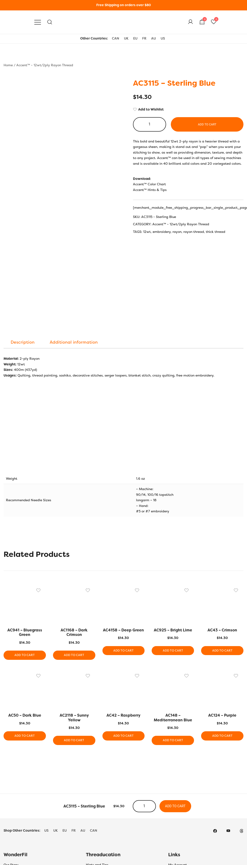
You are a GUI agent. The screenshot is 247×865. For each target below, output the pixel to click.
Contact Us (12, 817)
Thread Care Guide (101, 817)
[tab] (23, 262)
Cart (171, 793)
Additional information (74, 262)
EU (135, 38)
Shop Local (176, 809)
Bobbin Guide (96, 801)
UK (126, 38)
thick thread (215, 232)
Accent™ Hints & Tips (150, 190)
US (163, 38)
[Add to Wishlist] (188, 109)
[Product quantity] (149, 124)
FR (144, 38)
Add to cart (207, 124)
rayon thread (193, 232)
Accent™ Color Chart (149, 184)
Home (8, 65)
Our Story (11, 785)
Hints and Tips (97, 785)
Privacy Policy (15, 801)
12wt (147, 232)
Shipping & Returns (19, 793)
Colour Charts (96, 793)
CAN (115, 38)
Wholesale (176, 817)
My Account (177, 785)
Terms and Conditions (21, 809)
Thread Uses (95, 809)
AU (153, 38)
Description (23, 262)
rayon (176, 232)
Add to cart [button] (24, 575)
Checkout (175, 801)
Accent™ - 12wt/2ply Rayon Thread (44, 65)
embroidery (162, 232)
